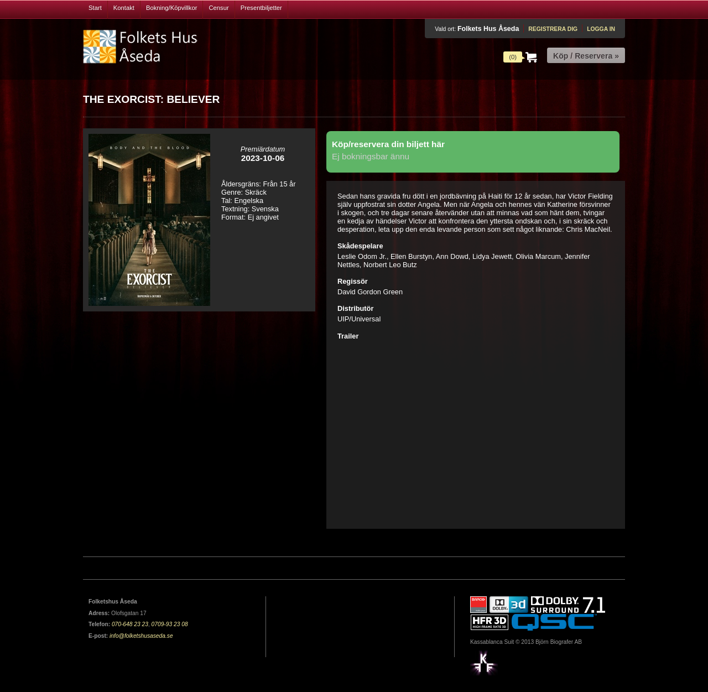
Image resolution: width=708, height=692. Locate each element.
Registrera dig (552, 29)
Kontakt (123, 7)
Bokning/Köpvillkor (171, 7)
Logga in (601, 29)
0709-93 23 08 (170, 624)
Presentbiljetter (261, 7)
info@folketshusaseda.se (141, 636)
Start (95, 7)
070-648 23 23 (130, 624)
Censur (218, 7)
